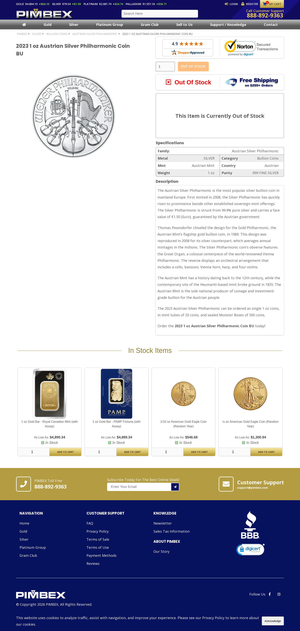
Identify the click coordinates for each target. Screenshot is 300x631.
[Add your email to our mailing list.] (175, 496)
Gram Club (150, 28)
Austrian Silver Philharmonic (95, 37)
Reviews (92, 572)
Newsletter (162, 532)
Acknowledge (273, 621)
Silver (73, 28)
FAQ (89, 532)
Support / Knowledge (228, 28)
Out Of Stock (193, 70)
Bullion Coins (56, 37)
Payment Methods (101, 564)
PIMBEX (22, 37)
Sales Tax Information (171, 540)
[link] (250, 559)
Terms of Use (97, 556)
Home (24, 532)
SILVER (36, 37)
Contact (271, 28)
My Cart (272, 4)
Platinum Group (109, 28)
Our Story (161, 560)
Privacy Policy (97, 540)
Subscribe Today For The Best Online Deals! (143, 493)
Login (233, 4)
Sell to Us (184, 28)
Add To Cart (65, 460)
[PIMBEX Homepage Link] (44, 15)
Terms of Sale (97, 548)
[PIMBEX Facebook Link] (269, 603)
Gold (47, 28)
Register (250, 4)
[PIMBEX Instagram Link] (279, 603)
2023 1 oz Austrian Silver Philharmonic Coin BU (157, 37)
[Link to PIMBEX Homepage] (54, 603)
